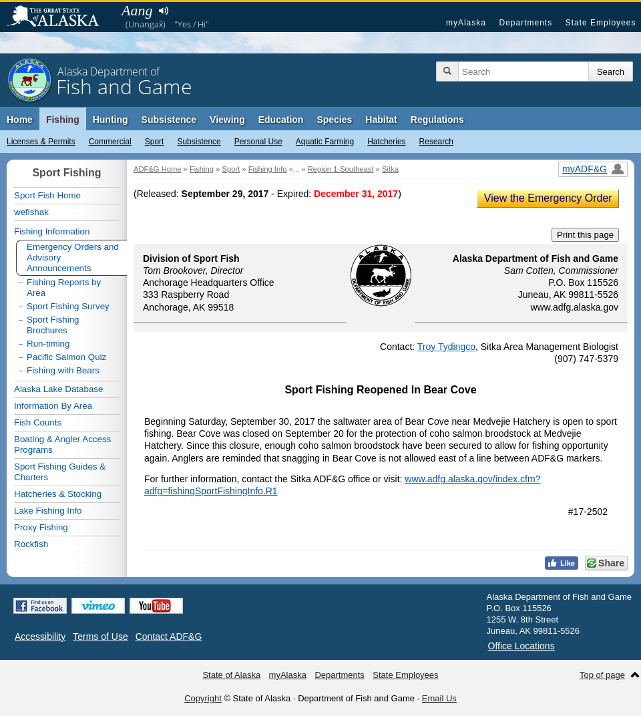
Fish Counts (37, 422)
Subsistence (198, 141)
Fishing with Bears (63, 370)
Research (436, 141)
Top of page (602, 675)
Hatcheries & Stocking (57, 494)
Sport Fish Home (47, 195)
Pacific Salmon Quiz (66, 357)
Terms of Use (100, 636)
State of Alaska (59, 17)
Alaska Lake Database (58, 389)
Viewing (227, 119)
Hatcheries (386, 141)
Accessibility (40, 636)
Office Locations (521, 646)
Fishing (62, 119)
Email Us (439, 698)
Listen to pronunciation (163, 10)
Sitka (390, 169)
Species (334, 119)
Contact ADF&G (169, 636)
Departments (525, 22)
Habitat (381, 119)
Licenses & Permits (41, 141)
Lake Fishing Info (48, 511)
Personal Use (258, 141)
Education (281, 119)
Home (20, 119)
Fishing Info (267, 169)
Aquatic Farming (325, 141)
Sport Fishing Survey (68, 306)
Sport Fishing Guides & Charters (59, 472)
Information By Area (53, 406)
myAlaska (466, 22)
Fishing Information (51, 231)
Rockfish (31, 544)
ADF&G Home (158, 169)
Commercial (110, 141)
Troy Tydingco (446, 346)
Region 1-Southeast (341, 169)
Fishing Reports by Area (64, 287)
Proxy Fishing (41, 527)
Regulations (437, 119)
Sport (154, 141)
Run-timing (48, 344)
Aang (137, 10)
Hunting (110, 119)
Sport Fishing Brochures (53, 325)
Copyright (203, 698)
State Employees (601, 22)
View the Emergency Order (548, 198)
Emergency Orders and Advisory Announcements (73, 257)
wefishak (31, 212)
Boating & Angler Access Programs (62, 444)
